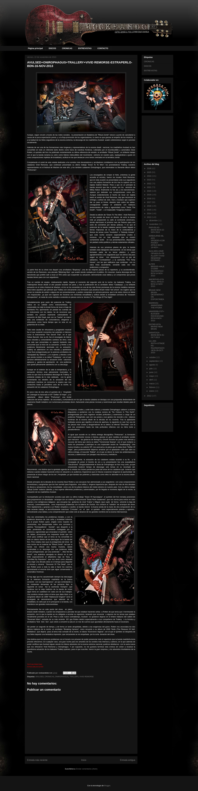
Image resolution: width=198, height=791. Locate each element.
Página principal (35, 48)
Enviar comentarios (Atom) (86, 769)
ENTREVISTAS (85, 48)
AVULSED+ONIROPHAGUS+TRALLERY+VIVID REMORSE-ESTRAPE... (156, 255)
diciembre (153, 220)
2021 (149, 187)
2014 (149, 213)
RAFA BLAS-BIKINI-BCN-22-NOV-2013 (157, 229)
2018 (149, 198)
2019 (149, 195)
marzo (152, 383)
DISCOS (52, 48)
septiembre (154, 361)
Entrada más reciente (37, 760)
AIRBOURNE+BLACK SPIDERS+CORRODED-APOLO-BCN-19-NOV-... (157, 241)
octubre (152, 357)
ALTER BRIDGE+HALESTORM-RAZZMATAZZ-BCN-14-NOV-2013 (156, 270)
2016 (149, 206)
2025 (149, 172)
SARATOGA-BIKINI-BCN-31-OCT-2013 (157, 335)
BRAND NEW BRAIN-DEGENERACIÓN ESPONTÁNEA (156, 294)
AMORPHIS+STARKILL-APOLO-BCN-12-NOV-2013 (156, 282)
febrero (152, 387)
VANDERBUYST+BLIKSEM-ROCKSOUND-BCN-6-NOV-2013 (156, 316)
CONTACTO (102, 48)
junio (151, 372)
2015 (149, 210)
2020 (149, 191)
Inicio (83, 760)
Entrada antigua (127, 760)
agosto (152, 365)
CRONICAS (67, 48)
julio (151, 368)
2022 (149, 183)
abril (151, 380)
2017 (149, 202)
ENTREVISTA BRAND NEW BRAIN (156, 326)
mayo (151, 376)
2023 (149, 180)
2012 (149, 396)
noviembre (154, 224)
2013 (149, 217)
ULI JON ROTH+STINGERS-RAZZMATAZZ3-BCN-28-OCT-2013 (157, 347)
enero (152, 391)
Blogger (107, 786)
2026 (149, 168)
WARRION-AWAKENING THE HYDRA (156, 305)
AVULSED (39, 677)
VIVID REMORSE (86, 677)
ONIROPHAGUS (62, 677)
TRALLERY (73, 677)
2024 (149, 176)
